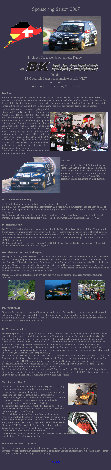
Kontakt (56, 462)
